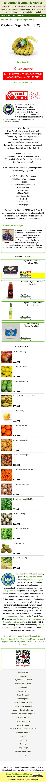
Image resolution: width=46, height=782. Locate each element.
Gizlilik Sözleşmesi (23, 717)
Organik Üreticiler (9, 642)
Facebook (23, 740)
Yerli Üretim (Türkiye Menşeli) (26, 142)
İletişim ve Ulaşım (23, 691)
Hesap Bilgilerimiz (23, 725)
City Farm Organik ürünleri (25, 145)
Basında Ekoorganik (23, 684)
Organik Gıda (7, 20)
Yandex (23, 755)
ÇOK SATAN (25, 15)
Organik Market (37, 574)
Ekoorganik (20, 574)
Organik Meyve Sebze (24, 20)
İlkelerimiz (23, 676)
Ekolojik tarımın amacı (11, 591)
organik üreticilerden (34, 577)
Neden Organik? (23, 636)
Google (23, 744)
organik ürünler (30, 579)
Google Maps (23, 748)
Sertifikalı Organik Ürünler (21, 9)
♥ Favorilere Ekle (23, 62)
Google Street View (23, 751)
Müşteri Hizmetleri (23, 733)
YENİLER (15, 15)
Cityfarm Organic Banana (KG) (30, 134)
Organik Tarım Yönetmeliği (12, 622)
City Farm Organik (26, 139)
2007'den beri (39, 9)
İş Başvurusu (23, 687)
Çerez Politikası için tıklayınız (19, 774)
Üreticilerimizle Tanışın (12, 226)
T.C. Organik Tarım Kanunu (30, 619)
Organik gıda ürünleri (11, 616)
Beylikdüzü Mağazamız (23, 680)
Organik (40, 579)
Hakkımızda (23, 672)
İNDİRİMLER (5, 15)
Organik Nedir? (9, 636)
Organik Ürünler (37, 639)
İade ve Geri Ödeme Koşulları (23, 714)
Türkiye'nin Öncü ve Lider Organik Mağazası (18, 6)
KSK (34, 642)
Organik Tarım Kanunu (23, 702)
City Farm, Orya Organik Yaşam (26, 137)
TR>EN (42, 15)
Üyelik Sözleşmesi (23, 721)
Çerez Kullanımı (16, 729)
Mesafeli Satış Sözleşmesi (23, 710)
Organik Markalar (24, 642)
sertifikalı (20, 579)
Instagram (23, 736)
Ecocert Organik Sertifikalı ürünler (29, 148)
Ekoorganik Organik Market (23, 2)
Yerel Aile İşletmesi (15, 12)
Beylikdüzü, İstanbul (33, 12)
